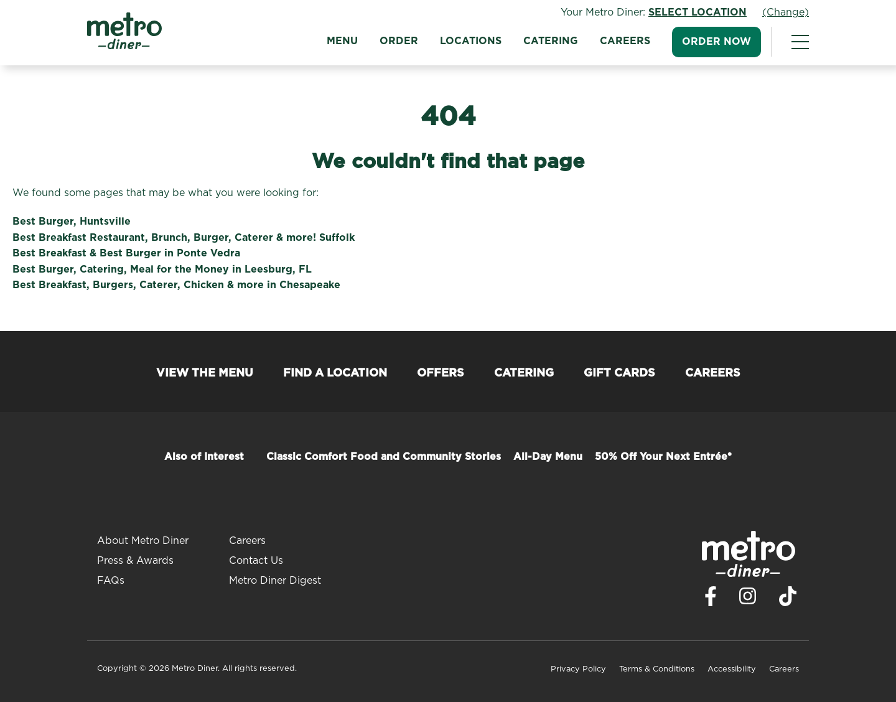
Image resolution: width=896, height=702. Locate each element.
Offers (440, 373)
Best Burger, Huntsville (71, 222)
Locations (471, 41)
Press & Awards (135, 561)
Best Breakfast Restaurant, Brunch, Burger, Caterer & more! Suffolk (183, 238)
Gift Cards (619, 373)
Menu (342, 41)
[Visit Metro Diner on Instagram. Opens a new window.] (748, 599)
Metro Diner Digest (275, 581)
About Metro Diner (143, 541)
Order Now (716, 42)
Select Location (697, 12)
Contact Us (256, 561)
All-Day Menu (547, 457)
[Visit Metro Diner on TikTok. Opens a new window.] (787, 599)
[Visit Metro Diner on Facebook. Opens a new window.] (710, 599)
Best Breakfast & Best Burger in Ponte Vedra (126, 253)
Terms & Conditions (656, 669)
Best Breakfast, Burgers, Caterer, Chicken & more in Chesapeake (176, 285)
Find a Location (335, 373)
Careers (625, 41)
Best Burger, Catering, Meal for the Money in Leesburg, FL (162, 269)
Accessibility (731, 669)
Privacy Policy (578, 669)
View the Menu (204, 373)
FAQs (110, 581)
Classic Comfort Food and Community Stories (383, 457)
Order (399, 41)
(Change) (785, 12)
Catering (550, 41)
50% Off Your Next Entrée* (663, 457)
